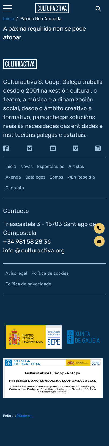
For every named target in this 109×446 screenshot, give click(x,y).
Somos (56, 177)
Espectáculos (50, 166)
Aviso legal (16, 273)
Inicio (8, 18)
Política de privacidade (28, 283)
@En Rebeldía (81, 177)
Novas (26, 166)
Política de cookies (49, 273)
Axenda (13, 177)
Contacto (14, 187)
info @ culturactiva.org (34, 250)
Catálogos (35, 177)
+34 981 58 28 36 (27, 241)
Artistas (76, 166)
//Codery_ (24, 416)
